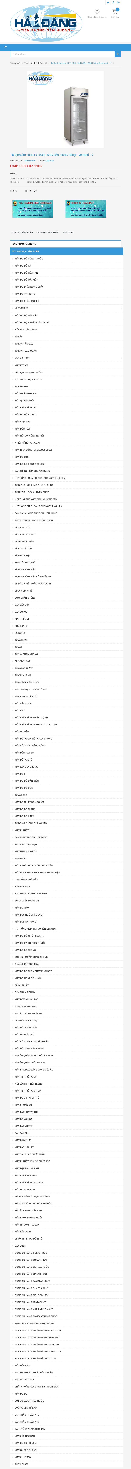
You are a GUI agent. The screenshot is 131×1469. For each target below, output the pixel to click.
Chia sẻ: (13, 191)
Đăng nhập (92, 17)
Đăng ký (103, 17)
